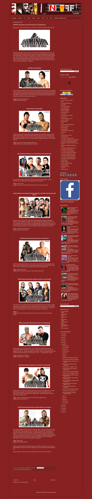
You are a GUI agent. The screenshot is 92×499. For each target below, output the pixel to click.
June (64, 356)
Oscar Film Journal (65, 126)
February (64, 401)
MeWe (36, 451)
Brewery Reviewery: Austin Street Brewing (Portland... (69, 393)
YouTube (49, 451)
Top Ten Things (64, 160)
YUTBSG (63, 167)
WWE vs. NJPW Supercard (66, 163)
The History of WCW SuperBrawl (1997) (70, 371)
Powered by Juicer (64, 76)
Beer (39, 18)
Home (34, 480)
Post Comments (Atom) (23, 482)
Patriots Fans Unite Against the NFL (64, 325)
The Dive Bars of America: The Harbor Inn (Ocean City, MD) (73, 246)
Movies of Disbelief (65, 120)
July (63, 354)
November (65, 347)
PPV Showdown (64, 127)
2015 (63, 410)
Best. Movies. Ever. (65, 107)
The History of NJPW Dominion (67, 138)
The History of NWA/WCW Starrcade (68, 148)
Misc (51, 18)
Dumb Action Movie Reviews (67, 115)
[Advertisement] (69, 44)
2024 (63, 335)
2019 (63, 344)
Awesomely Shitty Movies (66, 103)
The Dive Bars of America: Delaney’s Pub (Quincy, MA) (73, 274)
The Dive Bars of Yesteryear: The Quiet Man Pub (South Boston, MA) (73, 236)
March (64, 399)
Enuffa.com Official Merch (60, 18)
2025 (63, 333)
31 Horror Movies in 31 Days (67, 100)
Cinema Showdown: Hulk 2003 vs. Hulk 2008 (72, 208)
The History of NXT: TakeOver (67, 149)
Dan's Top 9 (63, 113)
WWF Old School (64, 328)
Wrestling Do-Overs (65, 166)
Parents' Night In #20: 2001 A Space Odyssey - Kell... (69, 384)
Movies (20, 18)
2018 (63, 405)
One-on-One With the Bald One (67, 124)
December (65, 345)
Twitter (32, 451)
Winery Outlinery (64, 164)
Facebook (42, 451)
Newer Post (16, 480)
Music (28, 18)
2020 (63, 342)
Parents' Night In (64, 129)
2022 (63, 339)
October (64, 349)
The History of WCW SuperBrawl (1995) (70, 389)
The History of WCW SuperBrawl (67, 151)
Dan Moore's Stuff (64, 112)
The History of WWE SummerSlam (68, 155)
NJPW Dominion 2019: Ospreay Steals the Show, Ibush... (70, 378)
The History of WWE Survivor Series (68, 157)
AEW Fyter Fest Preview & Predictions (70, 357)
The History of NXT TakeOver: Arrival (69, 366)
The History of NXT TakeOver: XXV (69, 390)
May (64, 395)
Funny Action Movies (63, 320)
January (64, 402)
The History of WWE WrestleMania (68, 158)
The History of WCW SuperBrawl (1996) (70, 373)
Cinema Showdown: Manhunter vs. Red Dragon (72, 265)
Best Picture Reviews (65, 106)
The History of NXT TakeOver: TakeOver (70, 359)
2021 (63, 340)
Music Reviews (64, 121)
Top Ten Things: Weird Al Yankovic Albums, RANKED (72, 294)
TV (24, 18)
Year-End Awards (64, 169)
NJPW (18, 469)
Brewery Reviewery (65, 109)
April (64, 397)
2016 (63, 408)
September (65, 351)
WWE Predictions (28, 469)
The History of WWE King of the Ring (68, 152)
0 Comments (32, 467)
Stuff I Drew (63, 132)
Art (47, 18)
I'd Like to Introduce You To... (67, 118)
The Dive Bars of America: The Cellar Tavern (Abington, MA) (73, 284)
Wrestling (14, 18)
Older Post (53, 480)
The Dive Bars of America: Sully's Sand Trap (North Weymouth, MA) (72, 217)
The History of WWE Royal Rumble (68, 154)
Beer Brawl (63, 104)
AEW (62, 101)
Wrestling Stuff (21, 469)
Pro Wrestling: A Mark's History (67, 130)
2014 (63, 412)
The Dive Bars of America (66, 135)
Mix (39, 451)
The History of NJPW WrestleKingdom (68, 141)
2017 (63, 406)
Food (43, 18)
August (64, 352)
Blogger (54, 492)
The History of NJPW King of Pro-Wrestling (69, 139)
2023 (63, 337)
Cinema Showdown (65, 110)
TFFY (62, 133)
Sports (33, 18)
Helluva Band (64, 117)
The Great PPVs (64, 136)
